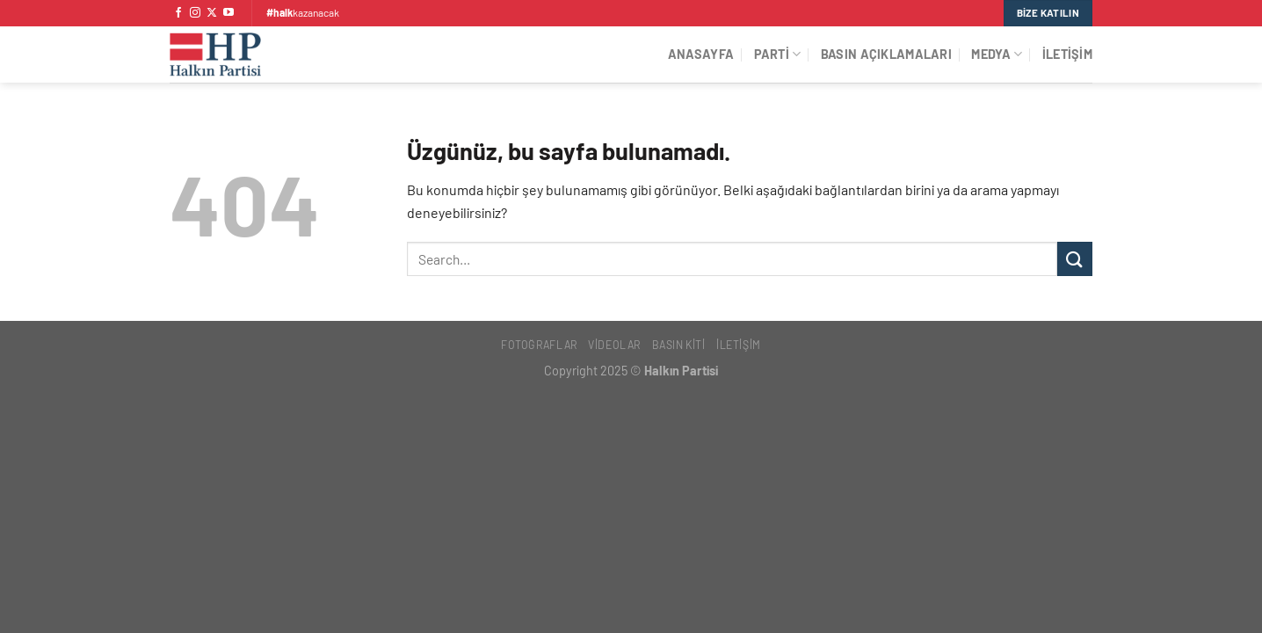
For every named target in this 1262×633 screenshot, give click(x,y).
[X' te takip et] (212, 13)
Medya (996, 54)
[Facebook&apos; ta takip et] (178, 13)
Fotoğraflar (539, 344)
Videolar (614, 344)
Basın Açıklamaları (886, 54)
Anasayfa (701, 54)
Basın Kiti (679, 344)
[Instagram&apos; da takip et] (195, 13)
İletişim (1067, 54)
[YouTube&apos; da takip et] (228, 13)
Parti (777, 54)
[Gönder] (1074, 259)
